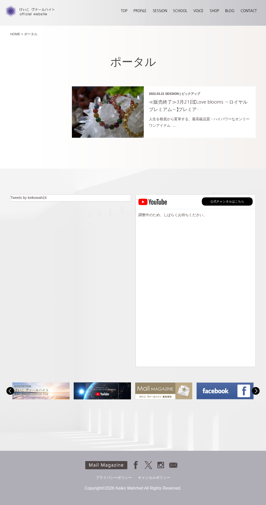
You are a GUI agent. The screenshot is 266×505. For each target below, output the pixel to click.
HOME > (16, 34)
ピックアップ (191, 94)
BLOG (229, 11)
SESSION (160, 11)
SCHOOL (180, 11)
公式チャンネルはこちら (227, 201)
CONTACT (249, 11)
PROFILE (140, 11)
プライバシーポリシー (114, 477)
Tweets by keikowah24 (29, 198)
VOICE (198, 11)
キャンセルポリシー (154, 477)
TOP (124, 11)
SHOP (214, 11)
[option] (41, 390)
